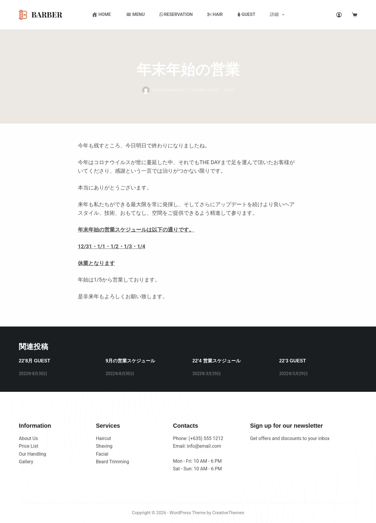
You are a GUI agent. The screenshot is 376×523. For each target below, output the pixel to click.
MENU (135, 14)
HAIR (215, 14)
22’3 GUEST (292, 360)
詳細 (278, 14)
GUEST (246, 14)
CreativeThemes (228, 512)
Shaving (104, 446)
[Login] (339, 14)
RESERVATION (176, 14)
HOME (101, 14)
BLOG (229, 90)
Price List (28, 446)
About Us (28, 438)
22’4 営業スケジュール (216, 360)
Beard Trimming (112, 461)
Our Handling (32, 454)
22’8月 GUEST (34, 360)
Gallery (26, 461)
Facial (102, 454)
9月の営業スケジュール (130, 360)
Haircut (103, 438)
